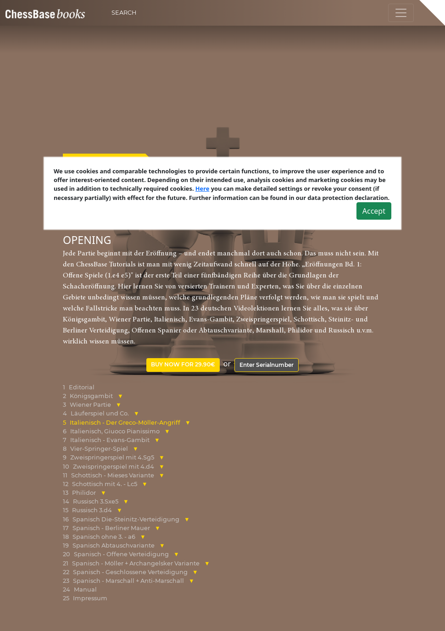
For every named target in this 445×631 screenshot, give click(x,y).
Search (123, 12)
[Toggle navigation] (401, 13)
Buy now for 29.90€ (183, 364)
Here (202, 188)
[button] (120, 396)
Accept (373, 211)
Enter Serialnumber (266, 364)
